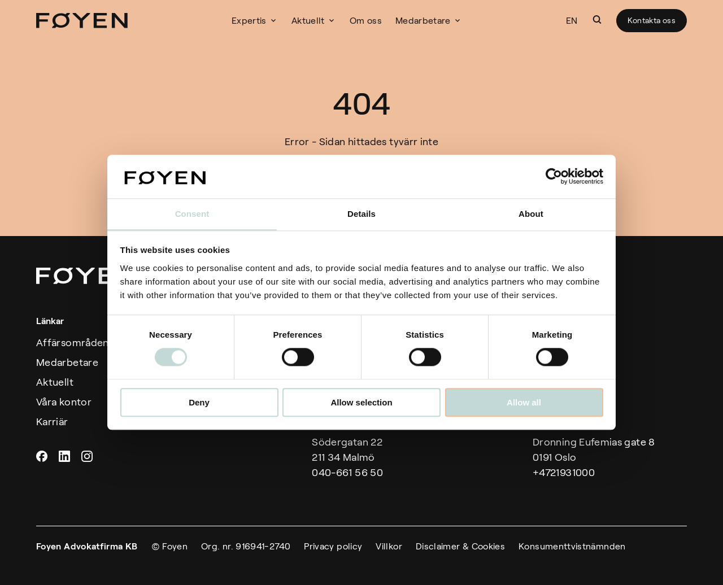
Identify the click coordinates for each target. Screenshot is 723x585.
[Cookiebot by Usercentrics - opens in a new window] (553, 176)
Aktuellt (312, 20)
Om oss (370, 20)
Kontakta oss (652, 20)
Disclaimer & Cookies (460, 546)
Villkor (389, 546)
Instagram (88, 456)
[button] (597, 20)
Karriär (52, 421)
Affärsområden (72, 342)
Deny (199, 402)
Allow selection (361, 402)
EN (572, 20)
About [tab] (531, 214)
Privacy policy (333, 546)
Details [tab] (361, 214)
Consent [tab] (192, 214)
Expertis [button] (253, 20)
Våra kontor (64, 402)
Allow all (524, 402)
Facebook (43, 456)
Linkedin (65, 456)
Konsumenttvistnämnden (572, 546)
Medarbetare (427, 20)
